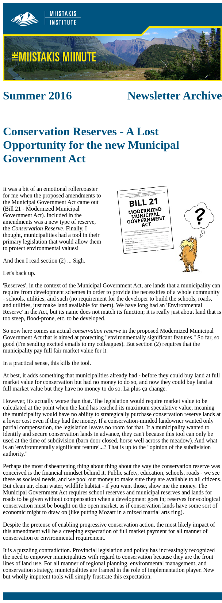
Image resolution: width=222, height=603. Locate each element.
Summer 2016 (37, 95)
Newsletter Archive (174, 95)
